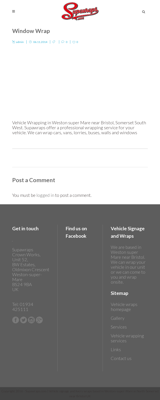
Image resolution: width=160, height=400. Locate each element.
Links (116, 349)
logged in (45, 195)
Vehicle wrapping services (127, 338)
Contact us (121, 358)
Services (119, 326)
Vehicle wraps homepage (124, 307)
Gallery (118, 317)
